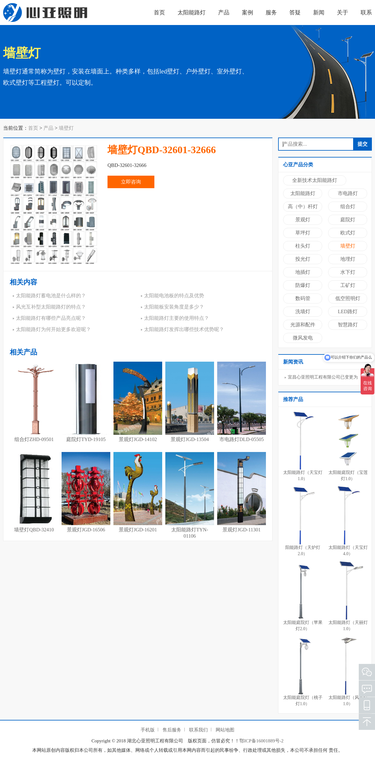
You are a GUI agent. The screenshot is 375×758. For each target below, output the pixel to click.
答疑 (295, 12)
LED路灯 (348, 311)
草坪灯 (302, 232)
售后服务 (171, 729)
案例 (247, 12)
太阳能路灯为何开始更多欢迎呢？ (53, 329)
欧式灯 (347, 232)
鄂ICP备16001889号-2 (261, 740)
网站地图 (225, 729)
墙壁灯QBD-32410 (34, 529)
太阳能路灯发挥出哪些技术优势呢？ (184, 329)
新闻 (318, 12)
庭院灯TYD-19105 (86, 439)
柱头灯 (302, 245)
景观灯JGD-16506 (86, 529)
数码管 (302, 298)
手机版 (148, 729)
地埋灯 (347, 259)
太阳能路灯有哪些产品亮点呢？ (51, 318)
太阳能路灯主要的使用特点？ (176, 318)
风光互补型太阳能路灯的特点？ (51, 306)
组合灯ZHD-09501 (34, 439)
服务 (271, 12)
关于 (342, 12)
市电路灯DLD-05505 (241, 439)
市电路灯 (348, 193)
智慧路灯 (348, 324)
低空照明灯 (347, 298)
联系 (366, 12)
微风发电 (303, 337)
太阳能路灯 (192, 12)
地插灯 (302, 272)
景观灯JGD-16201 (138, 529)
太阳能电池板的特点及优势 (174, 295)
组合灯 (347, 206)
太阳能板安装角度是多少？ (174, 306)
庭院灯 (347, 219)
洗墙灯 (302, 311)
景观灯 (302, 219)
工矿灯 (347, 285)
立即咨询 (131, 181)
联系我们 (198, 729)
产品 (223, 12)
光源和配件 (302, 324)
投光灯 (302, 259)
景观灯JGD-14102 (138, 439)
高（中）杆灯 (303, 206)
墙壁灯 (66, 128)
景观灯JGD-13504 (190, 439)
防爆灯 (302, 285)
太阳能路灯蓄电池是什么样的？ (51, 295)
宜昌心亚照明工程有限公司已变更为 (323, 377)
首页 (159, 12)
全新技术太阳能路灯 (314, 180)
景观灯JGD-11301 (241, 529)
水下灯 (347, 272)
